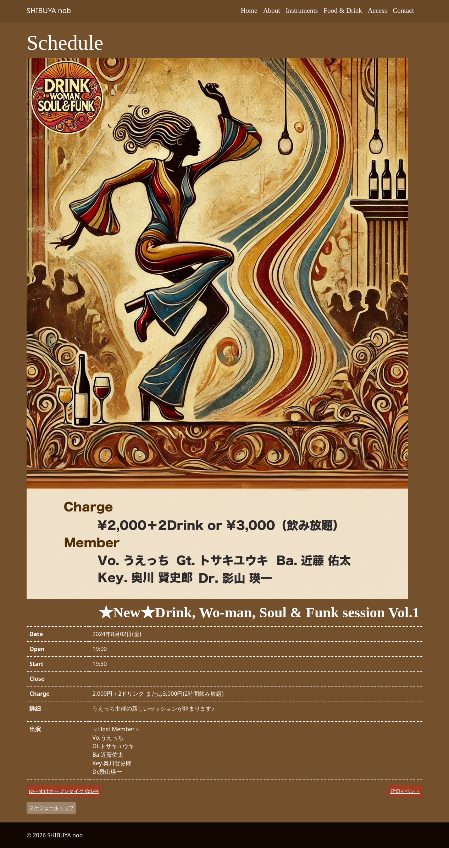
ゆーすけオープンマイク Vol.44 (64, 791)
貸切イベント (405, 791)
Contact (403, 10)
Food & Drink (342, 10)
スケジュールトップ (51, 807)
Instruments (302, 10)
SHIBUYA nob (49, 10)
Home (249, 10)
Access (377, 10)
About (271, 10)
